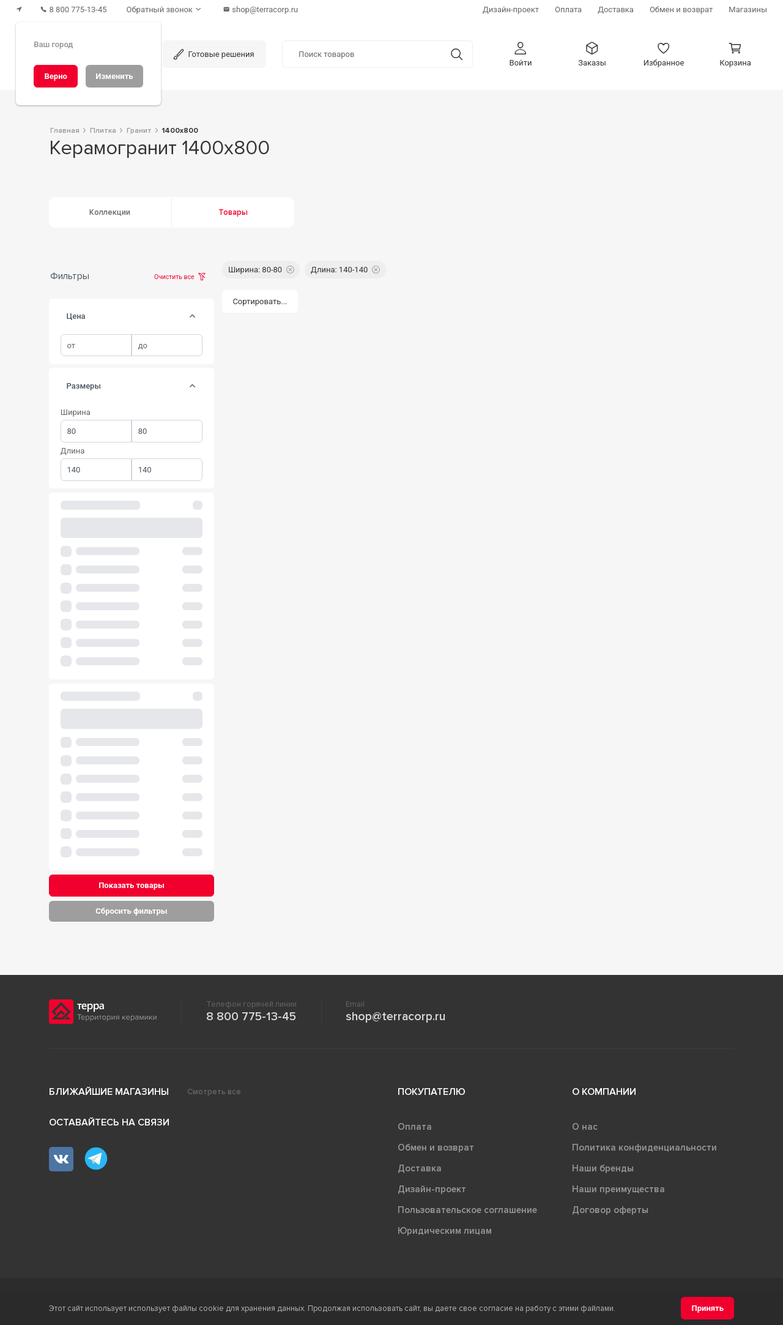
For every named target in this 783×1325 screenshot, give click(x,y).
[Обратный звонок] (165, 9)
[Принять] (707, 1308)
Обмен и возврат (436, 1147)
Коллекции (109, 212)
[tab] (193, 316)
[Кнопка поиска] (456, 54)
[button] (520, 54)
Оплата (415, 1126)
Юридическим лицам (445, 1230)
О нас (585, 1126)
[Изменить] (114, 76)
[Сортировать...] (260, 301)
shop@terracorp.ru (395, 1016)
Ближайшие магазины (109, 1092)
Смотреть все (214, 1092)
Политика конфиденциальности (644, 1147)
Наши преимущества (618, 1189)
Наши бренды (603, 1168)
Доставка (420, 1168)
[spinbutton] (96, 345)
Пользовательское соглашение (467, 1209)
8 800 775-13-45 (251, 1016)
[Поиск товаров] (362, 54)
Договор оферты (610, 1209)
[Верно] (56, 76)
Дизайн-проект (432, 1189)
